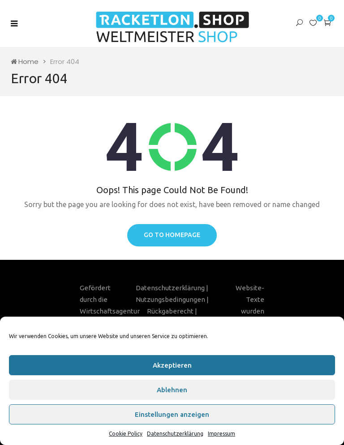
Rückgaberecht (170, 311)
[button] (327, 22)
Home (25, 61)
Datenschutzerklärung (175, 434)
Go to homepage (172, 234)
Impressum (221, 434)
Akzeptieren (172, 365)
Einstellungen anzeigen (172, 414)
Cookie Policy (125, 434)
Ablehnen (172, 390)
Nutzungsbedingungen (170, 299)
